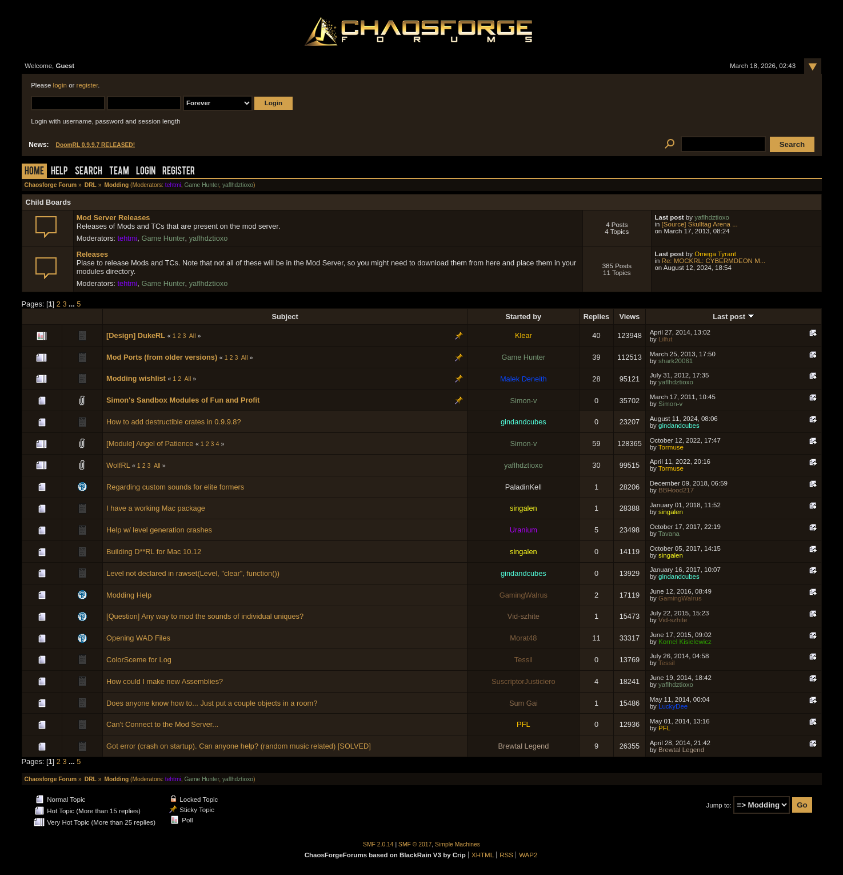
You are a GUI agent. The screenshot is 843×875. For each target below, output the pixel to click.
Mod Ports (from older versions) (161, 357)
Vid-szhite (524, 616)
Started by (524, 316)
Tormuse (671, 447)
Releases (93, 254)
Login (145, 172)
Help (59, 172)
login (60, 85)
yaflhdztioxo (237, 185)
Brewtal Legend (523, 746)
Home (34, 172)
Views (629, 316)
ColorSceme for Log (138, 659)
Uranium (523, 530)
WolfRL (118, 465)
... (73, 304)
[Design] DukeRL (135, 335)
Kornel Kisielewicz (685, 641)
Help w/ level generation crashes (159, 530)
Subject (284, 316)
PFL (523, 724)
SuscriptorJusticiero (524, 681)
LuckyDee (673, 706)
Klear (523, 335)
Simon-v (523, 400)
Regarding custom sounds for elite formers (175, 487)
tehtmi (173, 185)
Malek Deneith (523, 379)
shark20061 (675, 360)
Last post (733, 316)
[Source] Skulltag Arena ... (700, 224)
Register (178, 172)
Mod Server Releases (113, 217)
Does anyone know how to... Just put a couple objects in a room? (211, 703)
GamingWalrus (524, 595)
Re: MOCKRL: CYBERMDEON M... (714, 260)
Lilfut (665, 339)
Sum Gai (523, 703)
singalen (523, 508)
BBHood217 (676, 490)
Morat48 (523, 638)
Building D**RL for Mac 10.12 (153, 551)
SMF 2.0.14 (378, 844)
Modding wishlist (136, 378)
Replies (597, 316)
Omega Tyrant (715, 253)
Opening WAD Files (138, 638)
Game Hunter (201, 185)
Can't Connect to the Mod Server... (162, 724)
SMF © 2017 (415, 844)
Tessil (523, 659)
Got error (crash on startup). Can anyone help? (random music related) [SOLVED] (238, 746)
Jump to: (719, 805)
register (87, 85)
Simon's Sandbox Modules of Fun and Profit (182, 400)
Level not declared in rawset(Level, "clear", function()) (192, 573)
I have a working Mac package (155, 508)
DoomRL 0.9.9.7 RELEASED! (95, 145)
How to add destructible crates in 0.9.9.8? (173, 421)
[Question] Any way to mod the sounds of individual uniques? (204, 616)
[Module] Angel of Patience (149, 443)
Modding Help (128, 595)
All (192, 335)
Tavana (669, 533)
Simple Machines (457, 844)
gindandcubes (523, 421)
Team (119, 172)
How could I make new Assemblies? (164, 681)
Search (88, 172)
